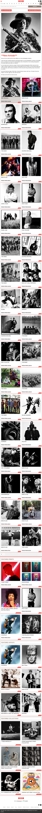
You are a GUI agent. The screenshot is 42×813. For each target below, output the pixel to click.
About (12, 807)
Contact (20, 807)
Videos (8, 807)
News (4, 807)
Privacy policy (26, 807)
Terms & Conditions (35, 807)
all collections (6, 10)
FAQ (16, 807)
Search (35, 6)
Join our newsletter (34, 10)
